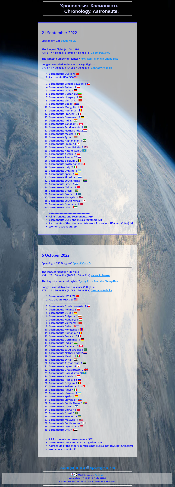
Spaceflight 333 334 (72, 468)
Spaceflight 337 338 (103, 468)
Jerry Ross (87, 58)
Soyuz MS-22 (68, 40)
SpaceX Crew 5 (82, 263)
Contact (99, 475)
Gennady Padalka (101, 67)
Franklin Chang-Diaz (106, 58)
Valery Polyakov (100, 52)
